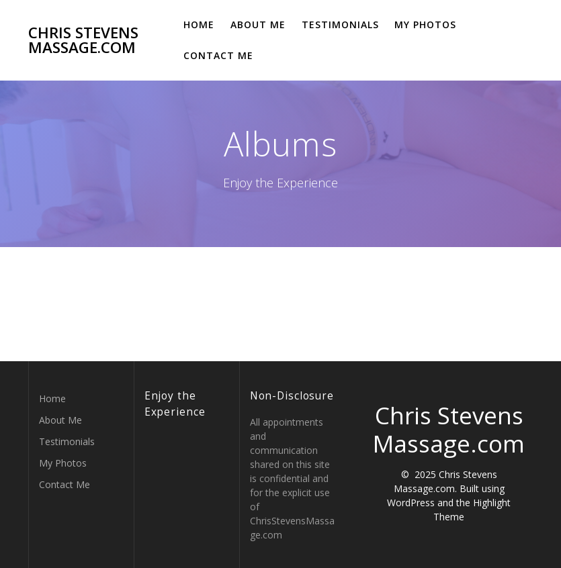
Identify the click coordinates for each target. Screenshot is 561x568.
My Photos (425, 24)
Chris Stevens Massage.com (83, 41)
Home (198, 24)
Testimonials (340, 24)
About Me (258, 24)
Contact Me (218, 55)
